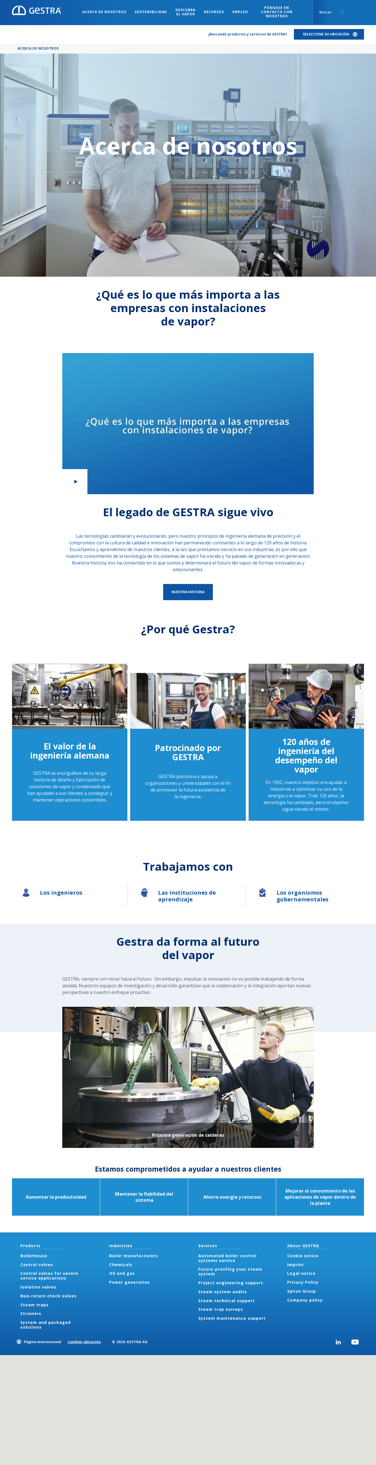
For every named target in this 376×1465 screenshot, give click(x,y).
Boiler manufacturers (133, 1255)
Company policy (305, 1300)
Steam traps (34, 1304)
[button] (188, 423)
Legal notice (301, 1273)
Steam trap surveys (220, 1309)
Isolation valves (38, 1287)
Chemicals (120, 1264)
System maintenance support (232, 1318)
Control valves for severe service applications (49, 1276)
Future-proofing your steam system (230, 1271)
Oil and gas (122, 1273)
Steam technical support (226, 1300)
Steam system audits (222, 1291)
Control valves (36, 1264)
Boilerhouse (33, 1255)
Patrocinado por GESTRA (188, 752)
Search (342, 12)
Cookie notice (302, 1255)
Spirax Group (301, 1291)
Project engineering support (230, 1282)
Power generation (129, 1282)
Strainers (30, 1313)
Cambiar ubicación (84, 1342)
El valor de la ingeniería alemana (70, 750)
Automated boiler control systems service (227, 1258)
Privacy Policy (302, 1282)
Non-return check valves (48, 1296)
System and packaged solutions (45, 1325)
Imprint (295, 1264)
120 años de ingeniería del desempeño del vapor (306, 755)
